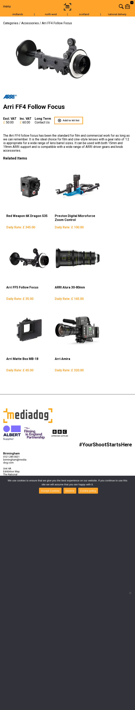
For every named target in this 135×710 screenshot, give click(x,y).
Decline (69, 490)
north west (51, 14)
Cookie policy (88, 490)
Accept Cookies (50, 490)
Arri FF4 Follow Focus (57, 23)
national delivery (117, 14)
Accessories (30, 23)
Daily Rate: (20, 227)
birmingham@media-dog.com (13, 461)
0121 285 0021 (11, 456)
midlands (17, 14)
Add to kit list (68, 120)
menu (7, 6)
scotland (84, 14)
